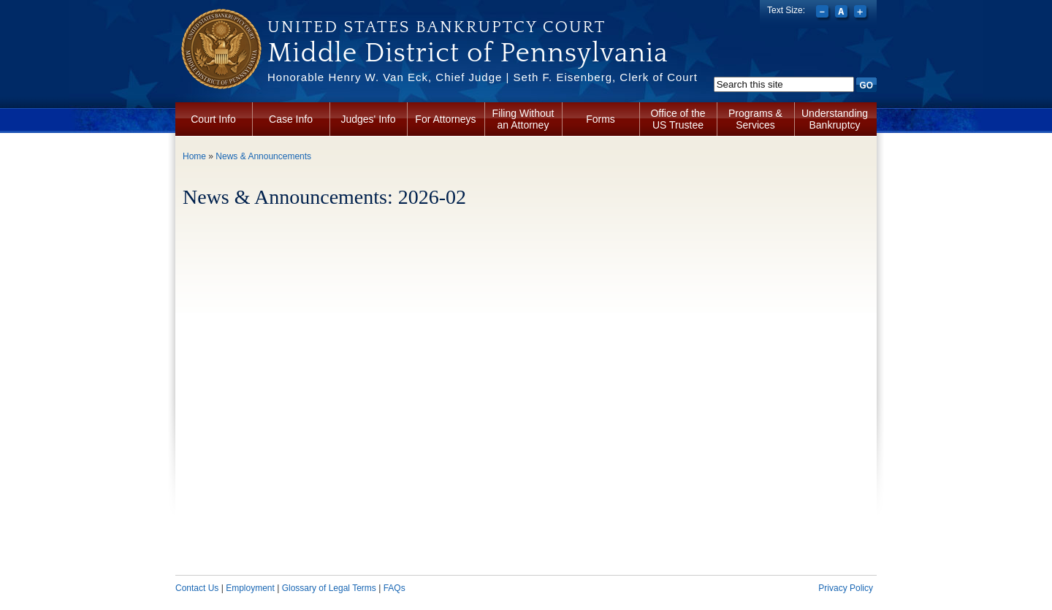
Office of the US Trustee (677, 119)
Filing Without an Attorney (523, 119)
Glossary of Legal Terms (329, 588)
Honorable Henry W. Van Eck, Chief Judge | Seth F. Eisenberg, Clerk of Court (482, 77)
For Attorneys (445, 119)
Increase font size (861, 13)
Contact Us (196, 588)
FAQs (394, 588)
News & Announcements (263, 156)
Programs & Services (755, 119)
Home (194, 156)
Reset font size (842, 13)
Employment (250, 588)
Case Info (291, 119)
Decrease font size (823, 13)
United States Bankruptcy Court (436, 27)
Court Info (213, 119)
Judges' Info (367, 119)
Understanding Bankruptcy (834, 119)
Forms (600, 119)
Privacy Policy (845, 588)
